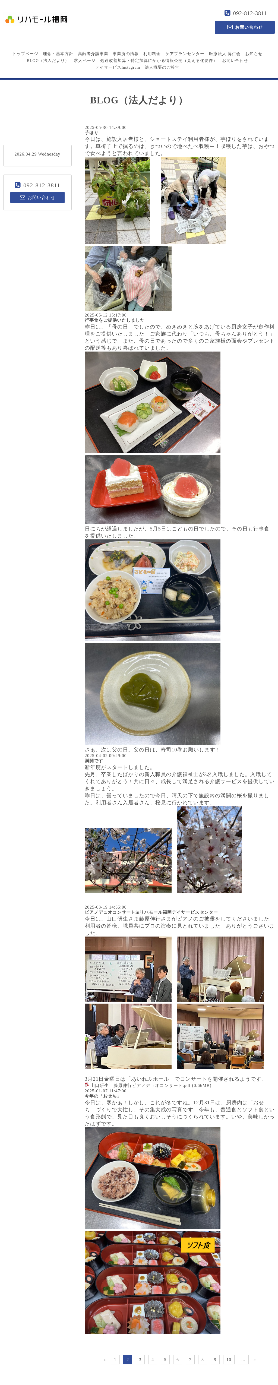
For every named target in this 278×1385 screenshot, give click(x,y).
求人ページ (85, 60)
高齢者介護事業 (93, 54)
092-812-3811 (250, 13)
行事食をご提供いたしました (115, 320)
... (243, 1359)
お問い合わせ (235, 60)
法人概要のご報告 (162, 67)
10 (228, 1359)
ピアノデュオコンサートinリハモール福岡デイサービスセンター (151, 912)
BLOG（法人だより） (48, 60)
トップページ (25, 54)
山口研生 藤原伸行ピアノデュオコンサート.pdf (140, 1085)
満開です (94, 760)
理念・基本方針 (58, 54)
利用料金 (152, 54)
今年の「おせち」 (103, 1096)
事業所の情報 (126, 54)
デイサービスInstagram (117, 67)
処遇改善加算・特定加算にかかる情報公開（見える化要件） (158, 60)
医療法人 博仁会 (225, 54)
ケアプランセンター (184, 54)
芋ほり (92, 132)
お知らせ (254, 54)
